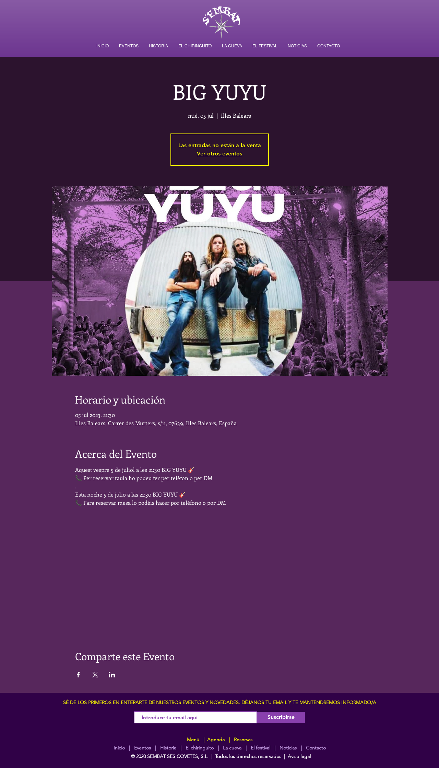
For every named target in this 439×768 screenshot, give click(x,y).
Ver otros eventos (219, 153)
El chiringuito (200, 748)
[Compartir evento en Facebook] (78, 674)
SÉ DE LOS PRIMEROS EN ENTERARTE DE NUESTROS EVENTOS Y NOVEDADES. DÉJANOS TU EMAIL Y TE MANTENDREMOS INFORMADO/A (219, 702)
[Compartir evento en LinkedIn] (112, 674)
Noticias (288, 748)
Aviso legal (299, 756)
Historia (167, 748)
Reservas (243, 739)
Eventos (142, 748)
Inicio (119, 748)
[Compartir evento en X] (95, 674)
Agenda (215, 739)
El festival (260, 748)
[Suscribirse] (281, 717)
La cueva (232, 748)
